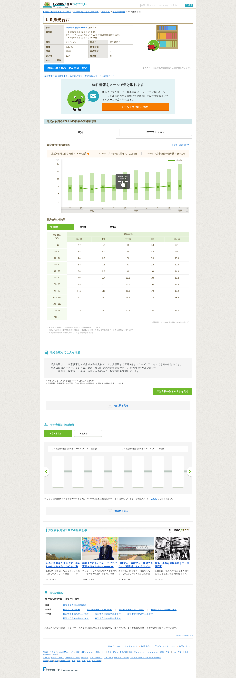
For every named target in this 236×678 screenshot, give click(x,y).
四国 (84, 661)
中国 (88, 661)
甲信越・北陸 (64, 661)
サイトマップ (130, 646)
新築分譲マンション (136, 652)
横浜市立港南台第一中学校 (164, 609)
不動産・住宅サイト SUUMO (57, 11)
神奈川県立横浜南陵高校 (75, 605)
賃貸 (78, 652)
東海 (73, 661)
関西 (78, 661)
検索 (190, 5)
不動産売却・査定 (72, 657)
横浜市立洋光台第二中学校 (131, 609)
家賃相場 (123, 652)
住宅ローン (108, 657)
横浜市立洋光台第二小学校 (108, 614)
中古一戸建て (177, 652)
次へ (189, 472)
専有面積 (54, 227)
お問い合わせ (185, 646)
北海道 (45, 661)
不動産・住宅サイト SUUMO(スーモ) (58, 652)
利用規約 (145, 646)
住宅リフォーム (57, 657)
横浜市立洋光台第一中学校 (99, 609)
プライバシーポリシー (164, 646)
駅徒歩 (113, 227)
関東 (56, 661)
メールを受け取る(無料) (135, 106)
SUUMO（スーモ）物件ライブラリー (65, 5)
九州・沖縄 (96, 661)
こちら (154, 499)
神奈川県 (105, 11)
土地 (186, 652)
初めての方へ (114, 646)
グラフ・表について (180, 145)
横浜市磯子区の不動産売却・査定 (67, 68)
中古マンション (152, 652)
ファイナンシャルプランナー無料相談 (145, 657)
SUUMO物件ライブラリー (86, 11)
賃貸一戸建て (113, 652)
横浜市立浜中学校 (71, 609)
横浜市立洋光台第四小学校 (76, 618)
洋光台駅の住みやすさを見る (172, 391)
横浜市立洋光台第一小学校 (108, 618)
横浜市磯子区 (119, 11)
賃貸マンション (87, 652)
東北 (51, 661)
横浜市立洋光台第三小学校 (140, 614)
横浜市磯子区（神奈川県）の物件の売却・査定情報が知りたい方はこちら (79, 76)
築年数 (83, 227)
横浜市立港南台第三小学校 (76, 614)
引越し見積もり (96, 657)
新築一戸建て (165, 652)
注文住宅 (46, 657)
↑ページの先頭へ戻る (184, 635)
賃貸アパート (100, 652)
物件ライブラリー (121, 657)
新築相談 (84, 657)
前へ (46, 472)
